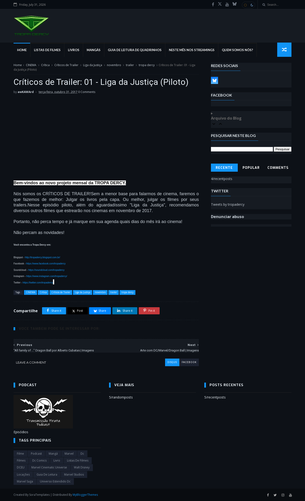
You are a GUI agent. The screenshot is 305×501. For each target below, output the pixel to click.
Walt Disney (82, 467)
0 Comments (86, 92)
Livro (56, 460)
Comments (278, 167)
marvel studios (74, 474)
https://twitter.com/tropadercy (38, 282)
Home (22, 50)
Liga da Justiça (92, 65)
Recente (224, 167)
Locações (23, 474)
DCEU (20, 467)
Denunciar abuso (227, 216)
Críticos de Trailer (66, 65)
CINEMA (31, 65)
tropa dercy (147, 65)
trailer (130, 65)
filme (20, 454)
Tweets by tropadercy (227, 204)
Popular (251, 167)
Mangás (93, 50)
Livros (73, 50)
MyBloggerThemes (85, 495)
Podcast (36, 454)
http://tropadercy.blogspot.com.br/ (42, 257)
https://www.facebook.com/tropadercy (46, 263)
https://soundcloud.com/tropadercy (46, 270)
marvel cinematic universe (49, 467)
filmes (21, 460)
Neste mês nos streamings (191, 50)
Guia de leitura (47, 474)
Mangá (53, 454)
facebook (189, 362)
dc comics (39, 460)
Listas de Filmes (47, 50)
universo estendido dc (55, 481)
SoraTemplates (39, 495)
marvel (69, 454)
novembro (114, 65)
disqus (172, 362)
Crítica (45, 65)
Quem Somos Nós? (237, 50)
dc (82, 454)
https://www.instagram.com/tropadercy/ (46, 276)
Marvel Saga (25, 481)
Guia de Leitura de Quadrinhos (135, 50)
